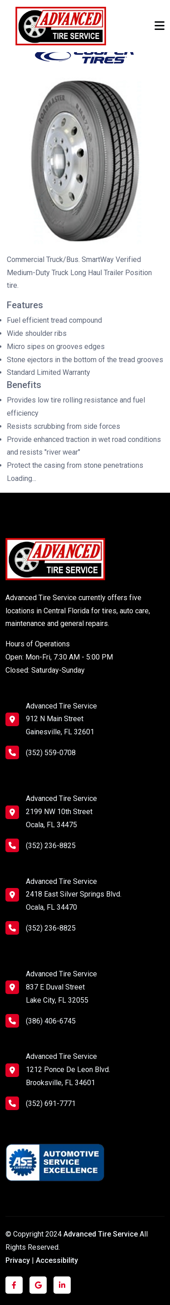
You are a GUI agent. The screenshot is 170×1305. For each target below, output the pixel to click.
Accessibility (57, 1260)
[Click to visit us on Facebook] (14, 1285)
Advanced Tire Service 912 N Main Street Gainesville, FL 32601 (61, 719)
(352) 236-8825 (40, 845)
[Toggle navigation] (160, 26)
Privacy (17, 1260)
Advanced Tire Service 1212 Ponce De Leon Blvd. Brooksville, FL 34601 (68, 1069)
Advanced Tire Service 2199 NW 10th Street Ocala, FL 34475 (61, 811)
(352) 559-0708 (40, 752)
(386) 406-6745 (40, 1021)
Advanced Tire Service (101, 1234)
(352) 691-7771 (40, 1103)
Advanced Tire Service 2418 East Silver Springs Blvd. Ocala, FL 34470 (73, 894)
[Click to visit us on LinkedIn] (62, 1285)
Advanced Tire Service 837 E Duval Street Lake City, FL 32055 (61, 987)
